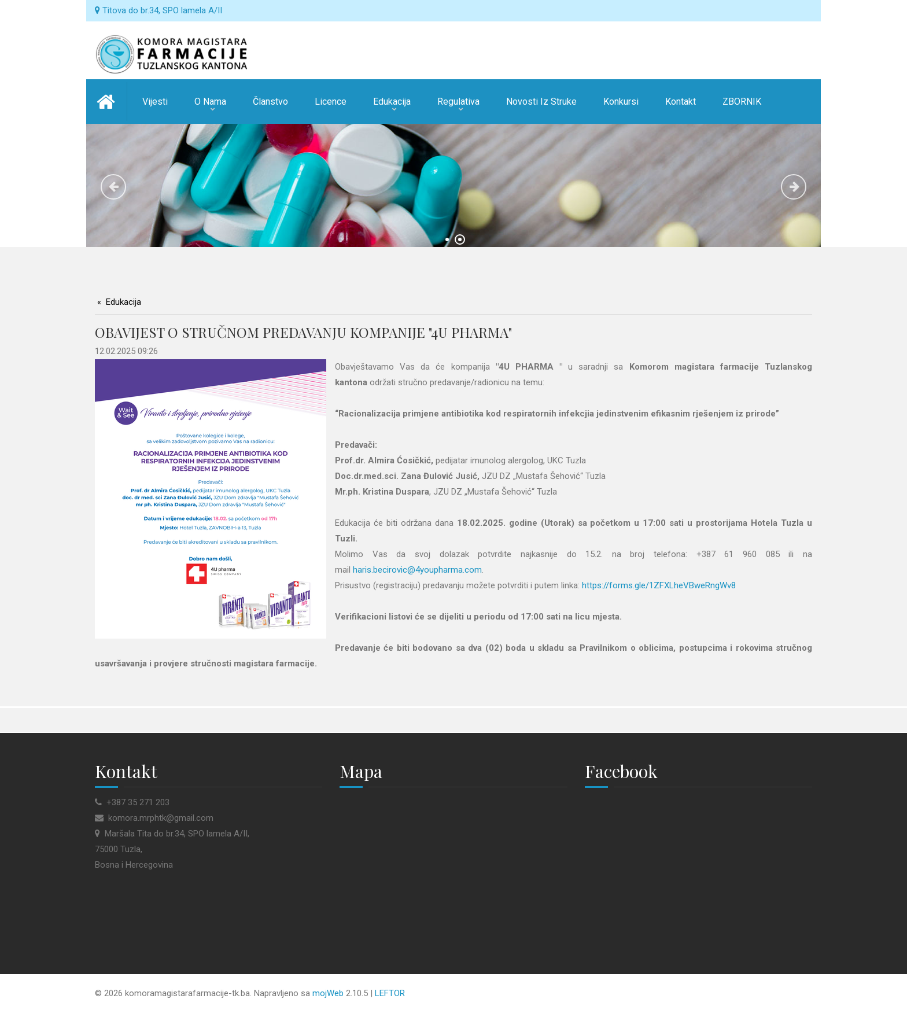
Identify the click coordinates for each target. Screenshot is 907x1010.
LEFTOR (390, 993)
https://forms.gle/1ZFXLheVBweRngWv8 (659, 585)
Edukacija (123, 302)
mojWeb (328, 993)
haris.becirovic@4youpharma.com (417, 570)
